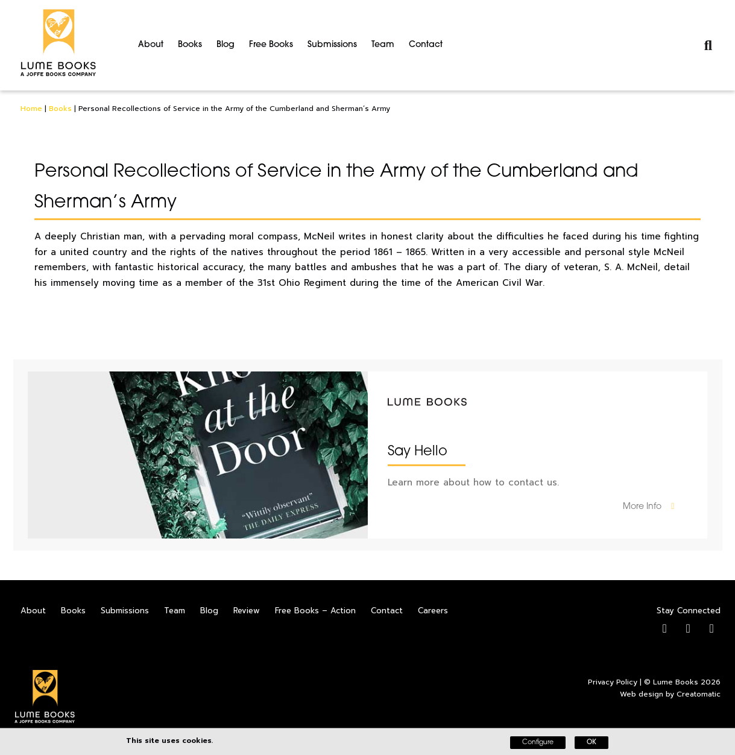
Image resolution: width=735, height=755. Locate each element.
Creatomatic (699, 694)
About (150, 44)
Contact (426, 44)
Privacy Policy (612, 682)
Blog (225, 44)
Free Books (271, 44)
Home (31, 108)
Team (382, 44)
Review (246, 610)
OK (591, 742)
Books (190, 44)
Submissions (332, 44)
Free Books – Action (315, 610)
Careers (433, 610)
